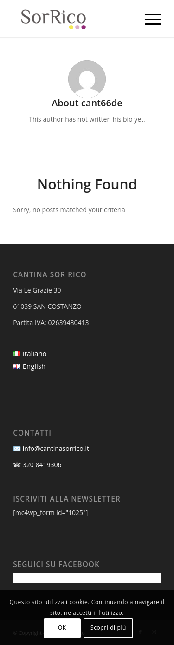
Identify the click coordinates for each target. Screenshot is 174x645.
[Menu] (148, 18)
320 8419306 (42, 464)
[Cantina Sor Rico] (72, 18)
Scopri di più (108, 628)
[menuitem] (148, 18)
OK (62, 628)
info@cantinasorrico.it (56, 448)
